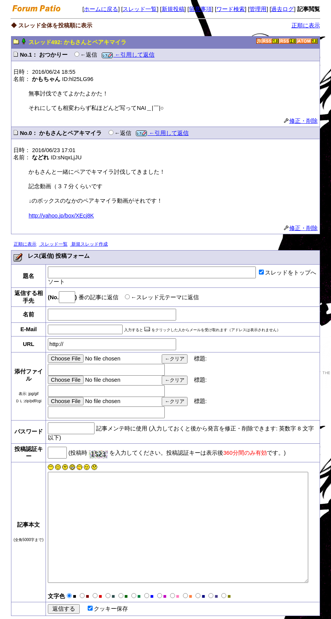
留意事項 (200, 9)
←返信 (89, 55)
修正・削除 (301, 121)
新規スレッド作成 (88, 244)
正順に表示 (306, 25)
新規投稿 (173, 9)
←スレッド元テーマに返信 (165, 297)
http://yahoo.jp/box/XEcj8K (61, 216)
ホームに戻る (101, 9)
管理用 (257, 9)
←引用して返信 (128, 55)
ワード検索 (230, 9)
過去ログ (282, 9)
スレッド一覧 (140, 9)
